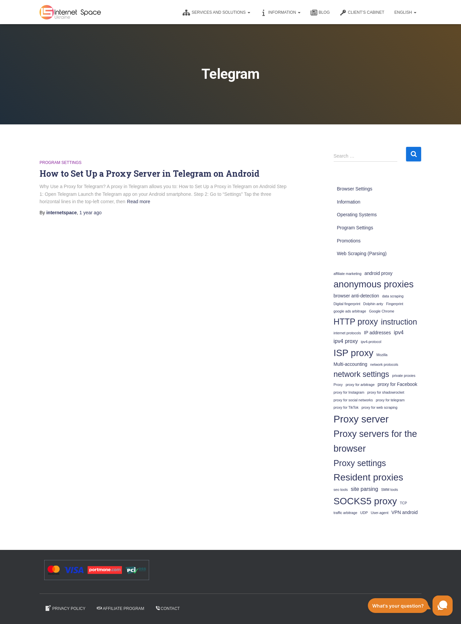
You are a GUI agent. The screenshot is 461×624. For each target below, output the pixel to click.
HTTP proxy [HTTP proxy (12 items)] (356, 321)
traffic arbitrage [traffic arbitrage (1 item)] (345, 513)
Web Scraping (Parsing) (362, 253)
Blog (320, 12)
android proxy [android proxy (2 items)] (379, 273)
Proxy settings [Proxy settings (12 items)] (360, 463)
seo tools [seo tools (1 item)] (341, 490)
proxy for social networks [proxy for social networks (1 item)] (353, 400)
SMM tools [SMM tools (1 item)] (389, 490)
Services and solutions (216, 12)
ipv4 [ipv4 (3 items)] (399, 332)
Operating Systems (357, 214)
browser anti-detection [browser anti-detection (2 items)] (356, 295)
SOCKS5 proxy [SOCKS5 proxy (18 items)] (365, 501)
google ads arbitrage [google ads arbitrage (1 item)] (350, 311)
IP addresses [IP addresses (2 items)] (377, 332)
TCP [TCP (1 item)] (403, 503)
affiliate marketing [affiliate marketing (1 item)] (347, 274)
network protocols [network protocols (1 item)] (384, 364)
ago (90, 212)
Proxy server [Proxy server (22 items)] (361, 418)
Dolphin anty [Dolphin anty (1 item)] (373, 304)
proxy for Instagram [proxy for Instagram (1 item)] (349, 392)
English (405, 12)
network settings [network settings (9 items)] (361, 374)
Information (280, 12)
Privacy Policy (65, 608)
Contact (168, 608)
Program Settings (60, 162)
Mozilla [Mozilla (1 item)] (381, 355)
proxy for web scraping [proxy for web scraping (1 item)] (379, 407)
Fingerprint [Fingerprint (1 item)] (394, 304)
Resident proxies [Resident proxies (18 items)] (368, 477)
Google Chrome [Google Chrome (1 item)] (381, 311)
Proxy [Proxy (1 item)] (338, 385)
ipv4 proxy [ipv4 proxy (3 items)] (346, 341)
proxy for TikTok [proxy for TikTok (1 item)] (346, 407)
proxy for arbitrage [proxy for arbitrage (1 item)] (360, 385)
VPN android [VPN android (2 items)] (404, 512)
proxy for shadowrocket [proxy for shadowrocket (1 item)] (385, 392)
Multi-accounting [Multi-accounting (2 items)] (351, 364)
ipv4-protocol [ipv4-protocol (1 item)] (371, 342)
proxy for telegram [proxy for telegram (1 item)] (390, 400)
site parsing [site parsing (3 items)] (364, 489)
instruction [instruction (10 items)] (399, 322)
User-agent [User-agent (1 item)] (380, 513)
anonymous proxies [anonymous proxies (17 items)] (374, 284)
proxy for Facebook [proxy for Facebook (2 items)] (397, 384)
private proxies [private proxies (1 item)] (403, 376)
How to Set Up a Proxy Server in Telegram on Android (149, 173)
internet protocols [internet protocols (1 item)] (347, 333)
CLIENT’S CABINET (362, 12)
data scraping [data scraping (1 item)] (392, 296)
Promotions (349, 240)
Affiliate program (120, 608)
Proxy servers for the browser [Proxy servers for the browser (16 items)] (375, 441)
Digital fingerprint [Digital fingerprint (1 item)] (347, 304)
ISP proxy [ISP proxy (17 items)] (354, 353)
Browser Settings (355, 188)
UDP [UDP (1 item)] (364, 513)
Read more (138, 201)
